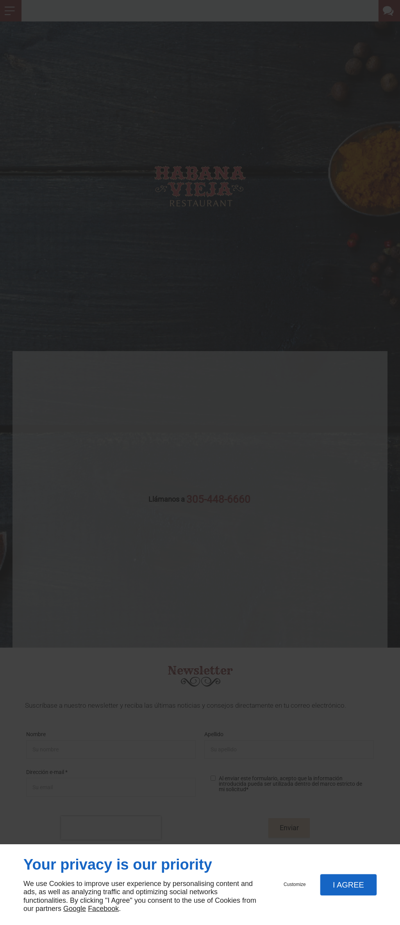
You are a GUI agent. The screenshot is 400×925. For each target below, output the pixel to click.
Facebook (103, 909)
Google (74, 909)
